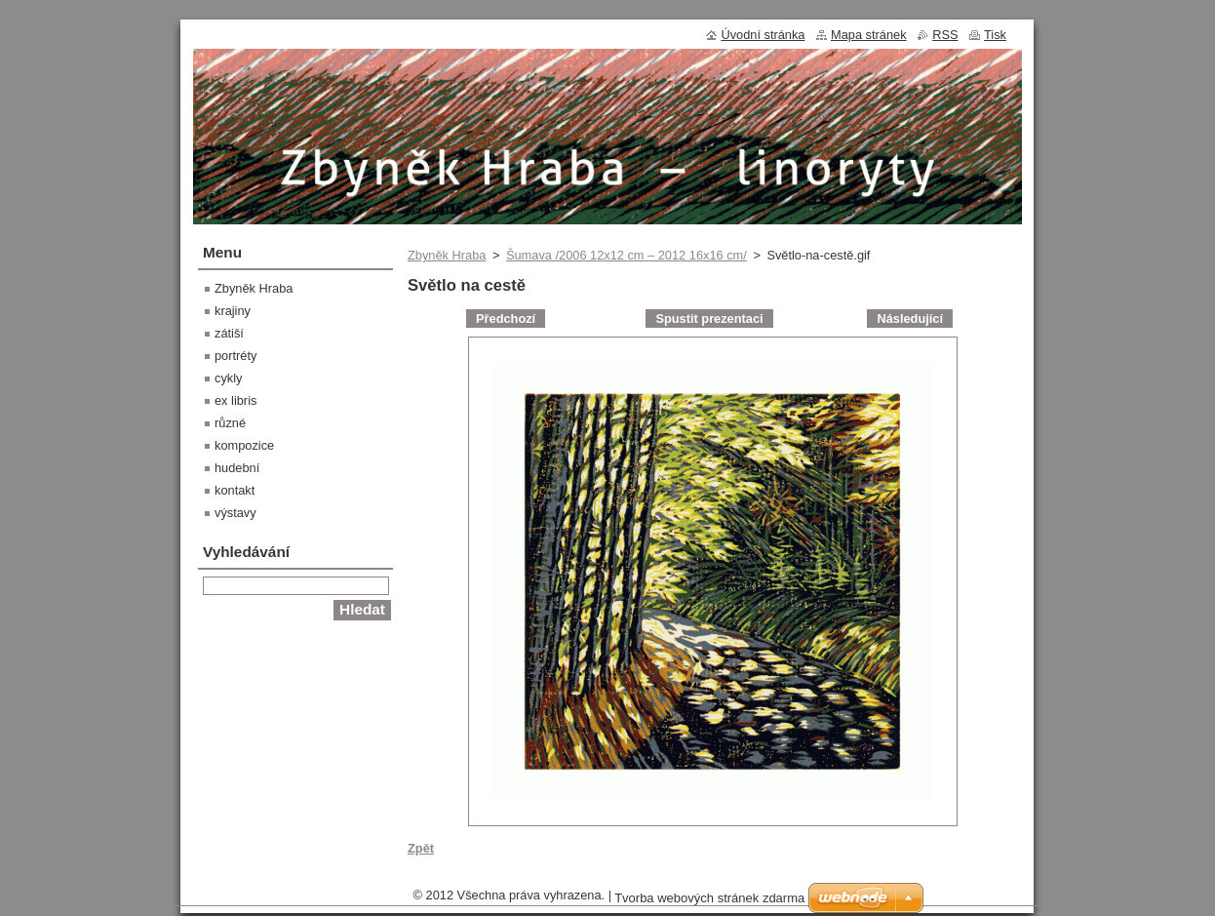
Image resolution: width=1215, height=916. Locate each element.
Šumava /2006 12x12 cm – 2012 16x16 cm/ (626, 255)
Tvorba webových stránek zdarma (709, 898)
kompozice (244, 445)
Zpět (421, 848)
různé (230, 423)
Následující (910, 318)
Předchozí (505, 318)
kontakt (235, 490)
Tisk (995, 34)
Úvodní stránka (762, 34)
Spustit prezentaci (709, 318)
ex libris (235, 400)
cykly (228, 378)
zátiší (229, 333)
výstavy (235, 512)
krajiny (233, 310)
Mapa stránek (869, 34)
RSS (945, 34)
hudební (237, 467)
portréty (235, 355)
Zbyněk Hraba (447, 255)
